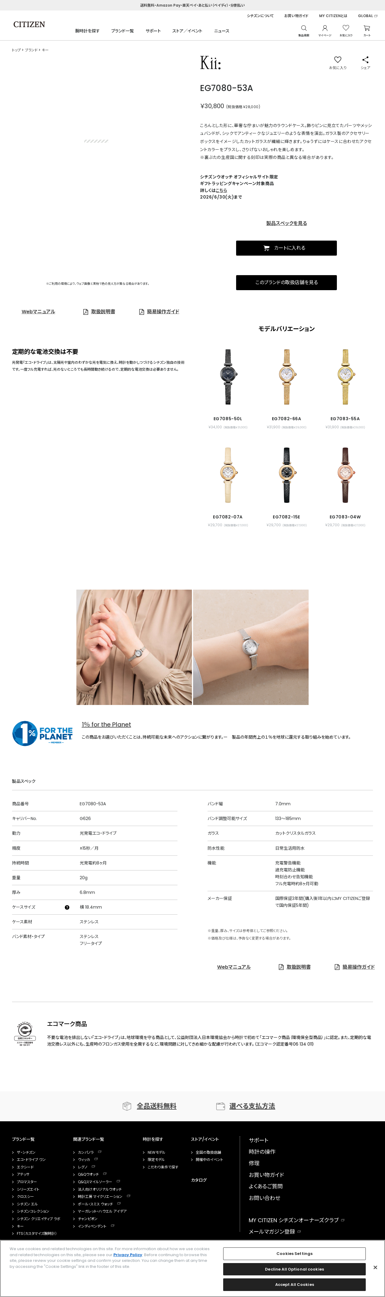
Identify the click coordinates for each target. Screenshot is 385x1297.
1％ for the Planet (106, 724)
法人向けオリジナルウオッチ (100, 1189)
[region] (192, 1268)
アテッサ (23, 1174)
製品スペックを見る (286, 223)
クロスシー (25, 1196)
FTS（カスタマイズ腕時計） (37, 1233)
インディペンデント (92, 1226)
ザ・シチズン (26, 1152)
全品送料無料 (157, 1106)
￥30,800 (212, 106)
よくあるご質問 (266, 1186)
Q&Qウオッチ (88, 1174)
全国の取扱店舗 (208, 1152)
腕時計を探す (87, 31)
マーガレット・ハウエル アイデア (102, 1211)
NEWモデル (156, 1152)
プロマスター (27, 1182)
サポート (153, 31)
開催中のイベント (209, 1159)
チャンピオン (87, 1219)
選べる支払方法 (252, 1106)
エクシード (25, 1167)
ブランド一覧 (122, 31)
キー (20, 1226)
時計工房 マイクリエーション (100, 1196)
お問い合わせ (264, 1198)
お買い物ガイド (296, 16)
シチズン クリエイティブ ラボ (38, 1219)
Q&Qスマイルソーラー (95, 1182)
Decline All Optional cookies (294, 1269)
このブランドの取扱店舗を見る (286, 282)
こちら (221, 190)
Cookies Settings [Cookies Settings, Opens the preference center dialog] (294, 1253)
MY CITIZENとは (333, 16)
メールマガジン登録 (272, 1231)
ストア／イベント (187, 31)
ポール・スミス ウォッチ (95, 1204)
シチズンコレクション (33, 1211)
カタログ (199, 1180)
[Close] (375, 1267)
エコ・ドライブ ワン (31, 1159)
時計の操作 (262, 1151)
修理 (254, 1163)
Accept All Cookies (294, 1284)
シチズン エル (27, 1204)
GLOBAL (365, 16)
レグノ (82, 1167)
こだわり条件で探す (163, 1167)
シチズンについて (260, 16)
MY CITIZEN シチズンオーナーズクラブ (294, 1220)
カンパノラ (86, 1152)
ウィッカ (84, 1159)
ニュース (221, 31)
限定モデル (156, 1159)
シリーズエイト (28, 1189)
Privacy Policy (127, 1255)
